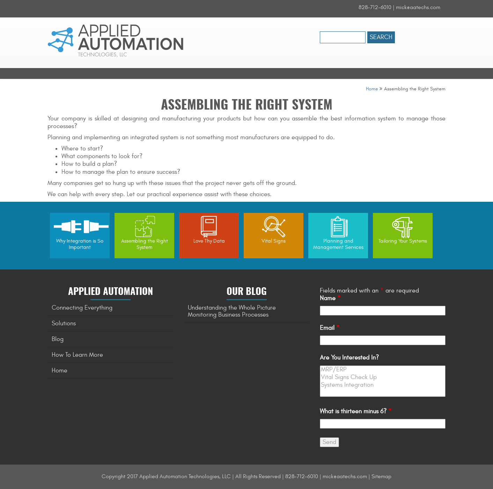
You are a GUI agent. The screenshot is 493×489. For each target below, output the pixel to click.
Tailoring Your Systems (402, 241)
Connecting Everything (82, 307)
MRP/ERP (382, 369)
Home (372, 89)
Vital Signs (274, 241)
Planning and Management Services (338, 244)
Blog (58, 339)
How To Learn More (77, 354)
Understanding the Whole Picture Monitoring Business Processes (232, 311)
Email (330, 328)
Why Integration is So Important (79, 244)
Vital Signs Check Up (382, 377)
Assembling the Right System (144, 244)
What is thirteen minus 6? (356, 411)
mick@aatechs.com (418, 7)
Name (330, 298)
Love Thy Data (209, 241)
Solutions (64, 323)
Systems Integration (382, 385)
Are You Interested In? (349, 357)
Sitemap (381, 476)
